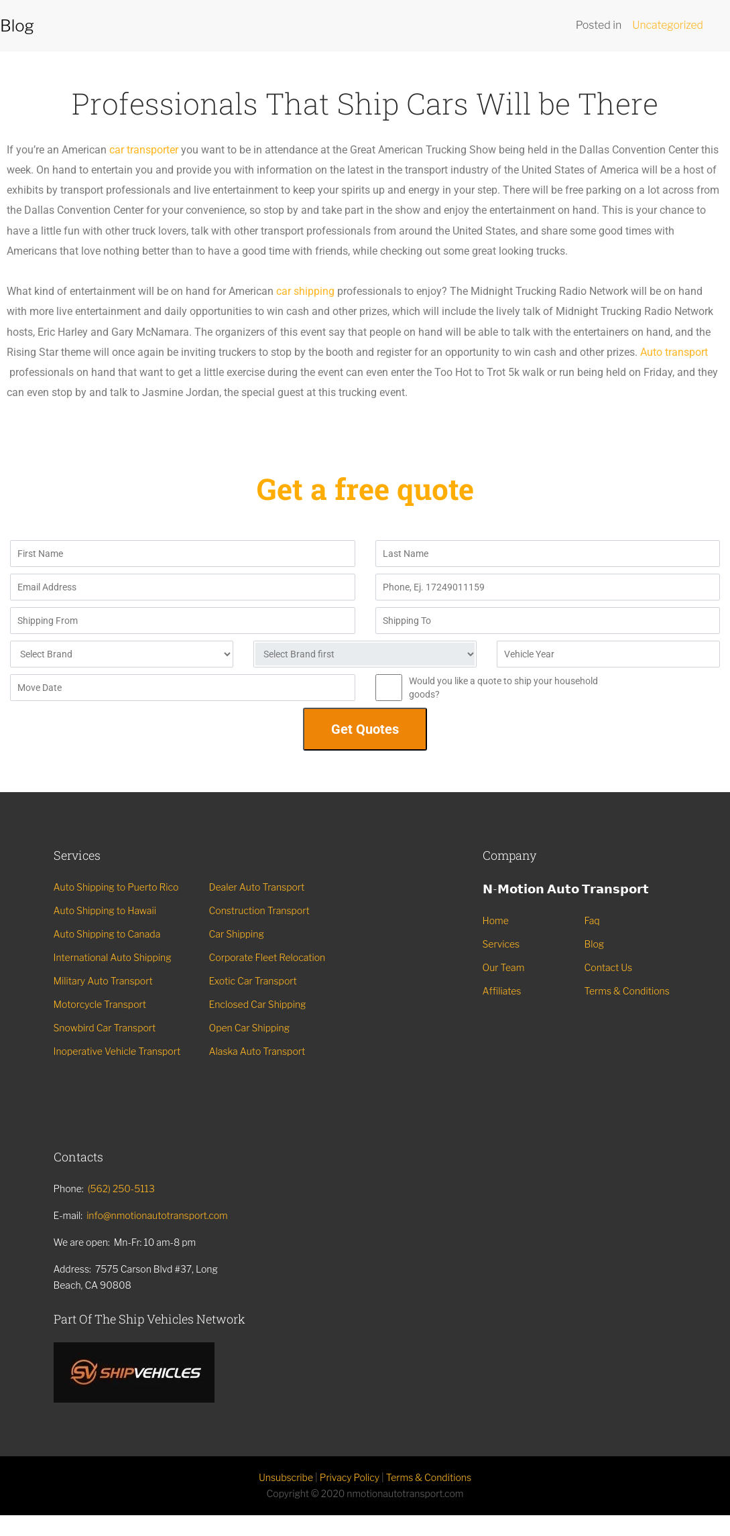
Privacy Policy (349, 1478)
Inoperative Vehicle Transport (117, 1051)
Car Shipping (236, 934)
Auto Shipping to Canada (107, 934)
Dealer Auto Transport (257, 887)
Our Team (504, 967)
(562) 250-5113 (121, 1188)
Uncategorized (667, 25)
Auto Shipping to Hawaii (105, 910)
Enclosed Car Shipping (257, 1004)
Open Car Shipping (249, 1027)
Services (501, 944)
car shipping (305, 291)
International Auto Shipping (113, 957)
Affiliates (502, 991)
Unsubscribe (286, 1478)
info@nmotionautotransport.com (157, 1215)
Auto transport (674, 352)
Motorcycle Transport (100, 1004)
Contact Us (609, 967)
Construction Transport (259, 910)
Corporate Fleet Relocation (267, 957)
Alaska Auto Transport (257, 1051)
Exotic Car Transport (253, 980)
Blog (595, 944)
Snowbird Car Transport (105, 1027)
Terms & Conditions (627, 991)
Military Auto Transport (103, 980)
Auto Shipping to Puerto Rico (116, 887)
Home (496, 920)
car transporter (143, 149)
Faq (592, 920)
